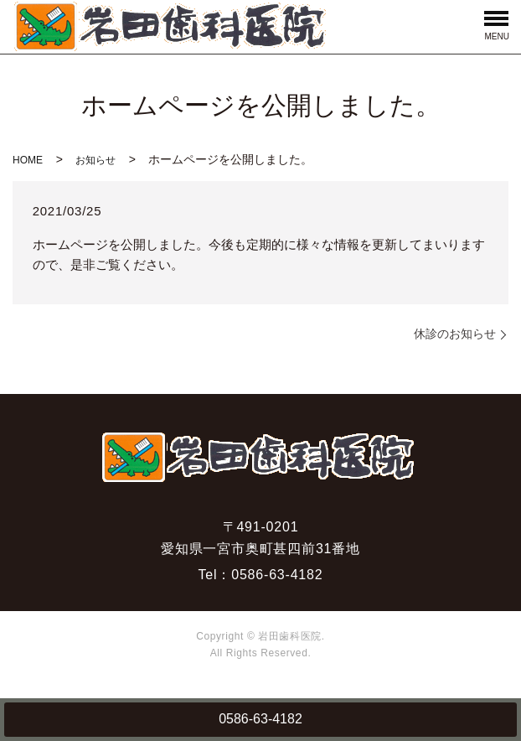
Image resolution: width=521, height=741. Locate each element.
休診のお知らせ (455, 333)
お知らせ (95, 160)
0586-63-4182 (260, 719)
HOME (28, 160)
